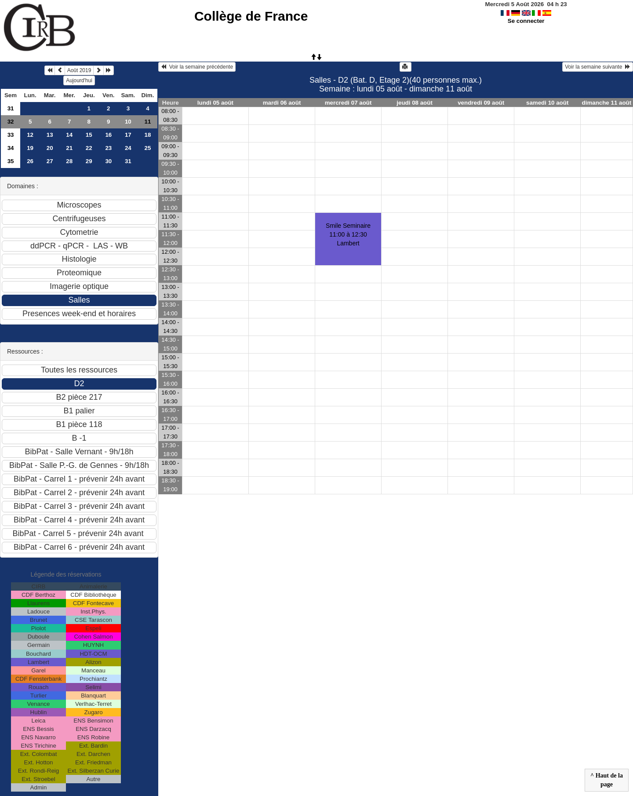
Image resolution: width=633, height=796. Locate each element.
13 (50, 134)
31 (10, 108)
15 (89, 134)
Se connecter (526, 21)
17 (128, 134)
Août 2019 (79, 70)
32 (10, 121)
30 (108, 161)
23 (108, 148)
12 (30, 134)
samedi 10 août (547, 102)
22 (89, 148)
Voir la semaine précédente (197, 67)
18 (147, 134)
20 (50, 148)
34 (10, 148)
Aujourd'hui (79, 80)
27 (50, 161)
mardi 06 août (282, 102)
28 (69, 161)
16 (108, 134)
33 (10, 134)
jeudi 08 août (414, 102)
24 (128, 148)
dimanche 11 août (607, 102)
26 (30, 161)
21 (69, 148)
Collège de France (251, 16)
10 (128, 121)
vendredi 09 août (481, 102)
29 (89, 161)
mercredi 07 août (348, 102)
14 (69, 134)
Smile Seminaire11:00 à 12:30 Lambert (348, 234)
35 (10, 161)
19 (30, 148)
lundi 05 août (215, 102)
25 (147, 148)
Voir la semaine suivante (597, 67)
